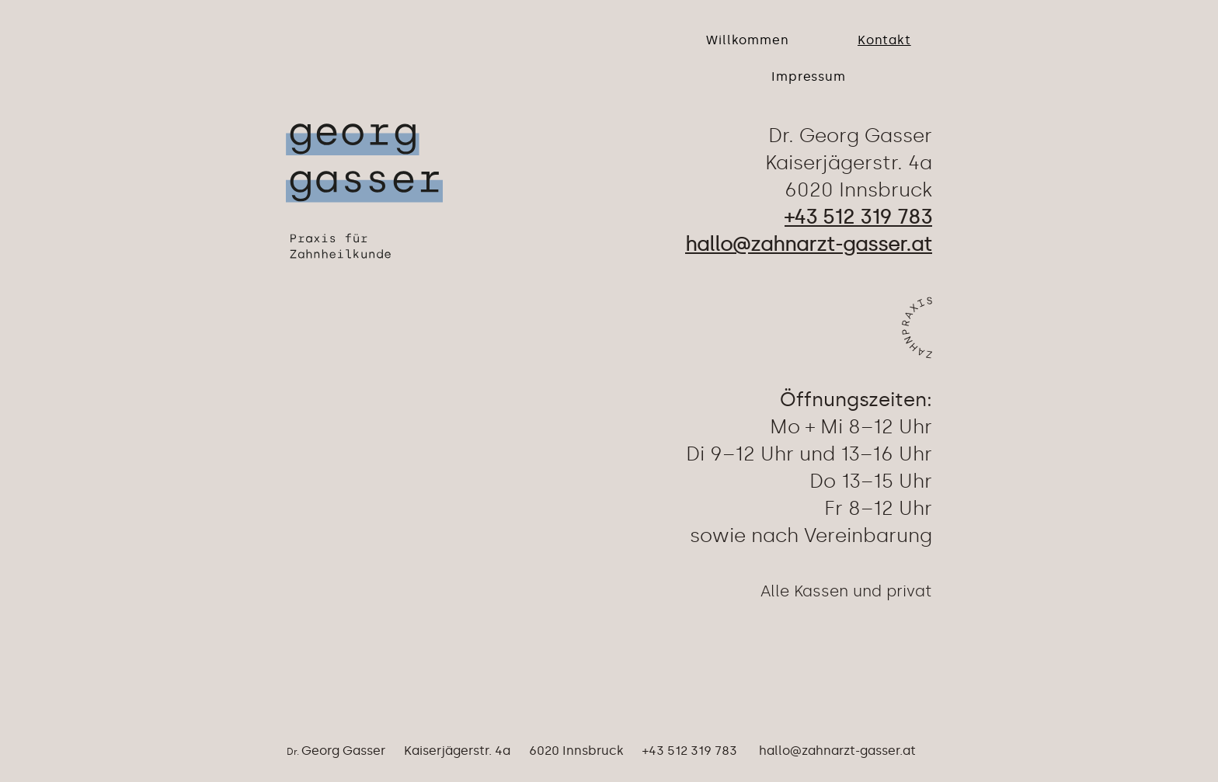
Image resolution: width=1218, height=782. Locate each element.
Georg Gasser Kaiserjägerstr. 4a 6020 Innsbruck (462, 750)
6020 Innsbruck (858, 190)
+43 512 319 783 (680, 750)
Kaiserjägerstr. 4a (848, 163)
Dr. (294, 751)
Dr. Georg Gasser (850, 135)
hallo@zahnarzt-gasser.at (837, 750)
